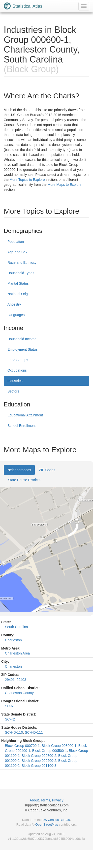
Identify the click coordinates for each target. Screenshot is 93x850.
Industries (15, 381)
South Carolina (16, 627)
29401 (10, 680)
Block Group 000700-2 (39, 756)
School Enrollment (21, 426)
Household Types (20, 273)
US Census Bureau (56, 820)
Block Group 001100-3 (39, 766)
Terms (45, 800)
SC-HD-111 (34, 732)
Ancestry (14, 304)
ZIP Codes (47, 470)
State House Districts (24, 480)
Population (15, 242)
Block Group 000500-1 (49, 751)
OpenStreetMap (46, 824)
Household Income (21, 339)
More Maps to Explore (65, 185)
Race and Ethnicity (21, 262)
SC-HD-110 (14, 732)
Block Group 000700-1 (22, 746)
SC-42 (10, 719)
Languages (16, 315)
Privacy (57, 800)
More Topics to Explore (27, 180)
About (34, 800)
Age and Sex (17, 252)
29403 (21, 680)
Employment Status (22, 349)
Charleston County (19, 693)
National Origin (19, 294)
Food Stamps (17, 360)
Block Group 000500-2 (39, 761)
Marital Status (18, 283)
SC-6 (9, 706)
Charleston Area (17, 653)
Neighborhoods (19, 470)
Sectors (13, 391)
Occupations (17, 370)
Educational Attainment (25, 415)
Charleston (13, 640)
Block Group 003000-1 (59, 746)
